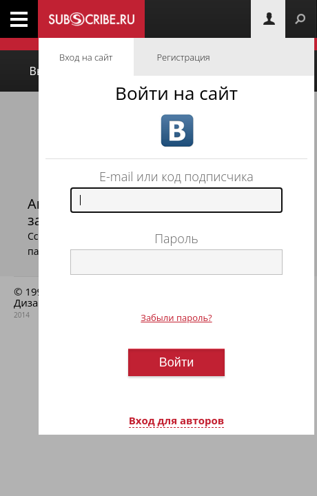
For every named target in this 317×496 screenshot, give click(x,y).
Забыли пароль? (176, 317)
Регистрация (183, 57)
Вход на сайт (86, 57)
